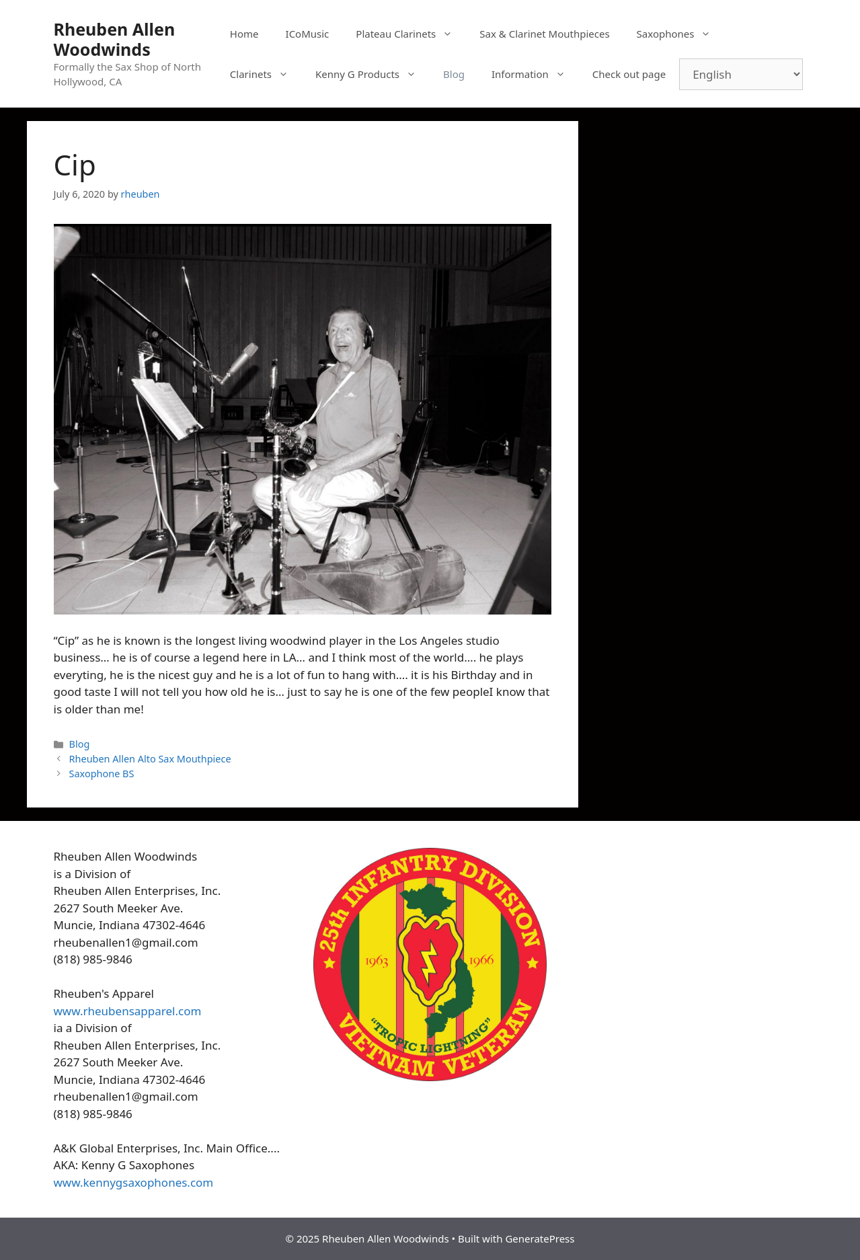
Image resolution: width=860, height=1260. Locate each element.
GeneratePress (539, 1238)
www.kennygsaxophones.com (134, 1182)
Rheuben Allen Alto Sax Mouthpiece (150, 758)
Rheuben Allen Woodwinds (114, 39)
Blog (454, 74)
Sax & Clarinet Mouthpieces (544, 33)
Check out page (629, 74)
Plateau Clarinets (411, 33)
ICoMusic (307, 33)
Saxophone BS (101, 773)
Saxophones (681, 33)
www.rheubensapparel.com (128, 1011)
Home (244, 33)
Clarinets (266, 74)
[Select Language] (741, 74)
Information (535, 74)
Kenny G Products (372, 74)
